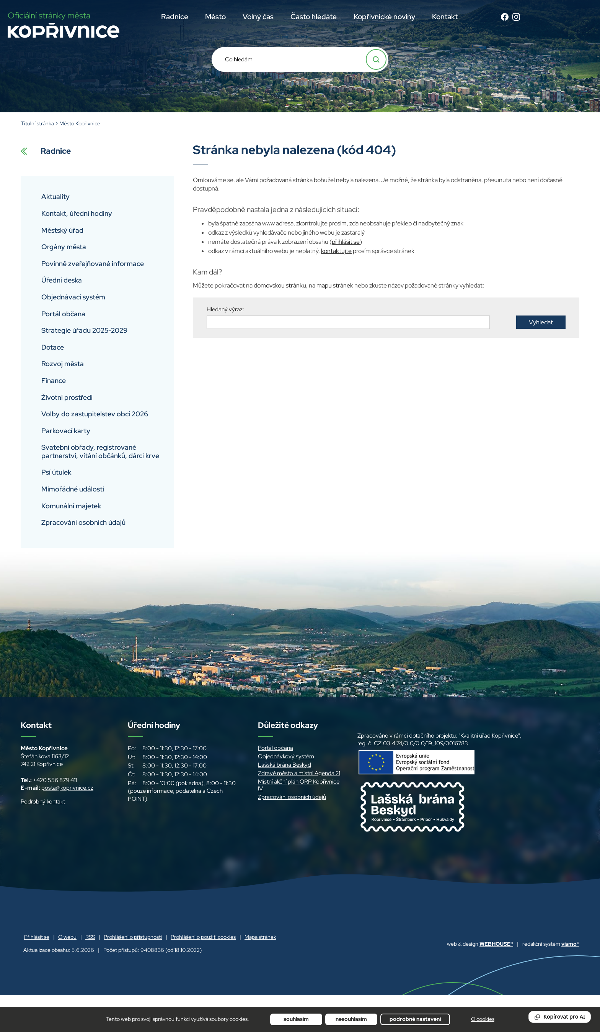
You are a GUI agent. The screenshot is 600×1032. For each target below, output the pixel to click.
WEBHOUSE (496, 943)
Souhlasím (296, 1019)
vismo (570, 943)
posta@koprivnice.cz (67, 788)
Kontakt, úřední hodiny (76, 213)
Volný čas (258, 16)
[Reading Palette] (559, 1017)
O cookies (482, 1019)
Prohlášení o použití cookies (203, 936)
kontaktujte (336, 251)
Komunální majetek (71, 505)
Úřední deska (61, 280)
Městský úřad (62, 230)
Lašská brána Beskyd (284, 765)
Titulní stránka (37, 123)
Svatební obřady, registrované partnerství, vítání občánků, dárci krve (100, 451)
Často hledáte (313, 16)
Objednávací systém (73, 297)
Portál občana (63, 313)
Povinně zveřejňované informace (92, 263)
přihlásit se (346, 242)
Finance (53, 380)
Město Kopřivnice (79, 123)
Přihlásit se (36, 936)
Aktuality (55, 196)
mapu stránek (334, 285)
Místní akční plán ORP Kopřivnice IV (298, 785)
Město (215, 16)
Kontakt (445, 16)
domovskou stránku (280, 285)
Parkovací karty (65, 430)
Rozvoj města (62, 363)
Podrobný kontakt (43, 801)
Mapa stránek (260, 936)
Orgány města (63, 246)
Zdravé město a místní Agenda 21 (299, 773)
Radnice (174, 16)
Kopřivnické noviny (384, 16)
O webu (67, 936)
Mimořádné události (72, 489)
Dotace (52, 347)
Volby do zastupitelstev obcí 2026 (94, 413)
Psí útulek (56, 472)
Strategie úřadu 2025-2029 (84, 330)
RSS (90, 936)
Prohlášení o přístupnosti (133, 936)
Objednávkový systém (286, 756)
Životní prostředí (67, 397)
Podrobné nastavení (415, 1019)
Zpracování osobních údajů (83, 522)
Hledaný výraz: (225, 309)
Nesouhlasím (351, 1019)
